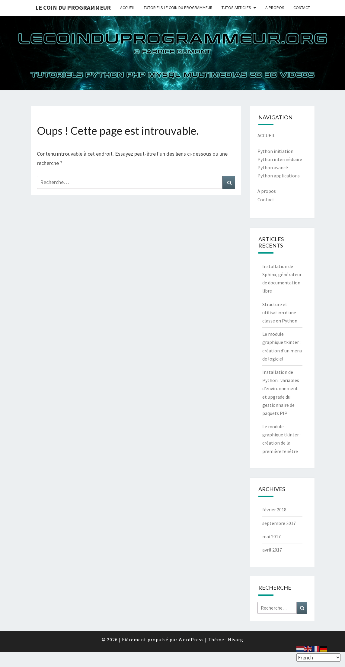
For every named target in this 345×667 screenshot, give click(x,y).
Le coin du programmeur (73, 7)
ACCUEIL (127, 7)
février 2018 (274, 510)
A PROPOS (274, 7)
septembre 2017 (279, 523)
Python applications (278, 176)
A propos (266, 191)
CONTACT (301, 7)
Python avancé (272, 167)
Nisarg (235, 639)
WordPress (191, 639)
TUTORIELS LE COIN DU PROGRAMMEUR (178, 7)
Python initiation (275, 151)
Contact (265, 199)
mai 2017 (271, 536)
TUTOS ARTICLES (236, 7)
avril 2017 (272, 550)
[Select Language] (318, 657)
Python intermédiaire (279, 159)
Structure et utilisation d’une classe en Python (279, 312)
